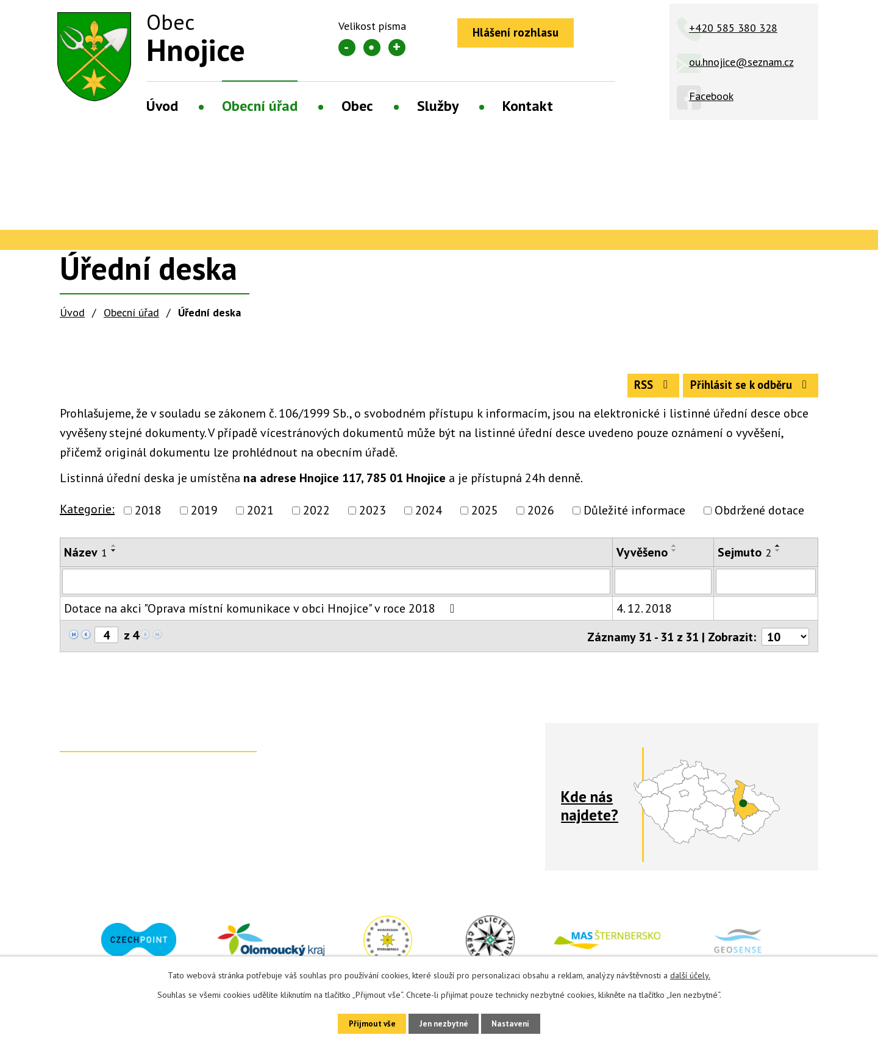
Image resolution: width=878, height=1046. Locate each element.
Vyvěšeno (642, 558)
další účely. (690, 973)
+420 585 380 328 (733, 28)
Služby (438, 105)
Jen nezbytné (443, 1022)
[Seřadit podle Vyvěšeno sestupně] (674, 555)
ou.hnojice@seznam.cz (741, 62)
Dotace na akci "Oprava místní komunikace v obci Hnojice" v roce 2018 (262, 614)
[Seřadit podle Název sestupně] (114, 555)
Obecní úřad (260, 105)
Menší (346, 47)
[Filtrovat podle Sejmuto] (766, 587)
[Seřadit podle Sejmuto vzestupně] (778, 551)
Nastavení (518, 1022)
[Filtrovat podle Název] (336, 587)
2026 (540, 516)
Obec (357, 105)
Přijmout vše (364, 1022)
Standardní (371, 47)
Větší (396, 47)
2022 (316, 516)
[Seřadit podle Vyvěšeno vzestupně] (674, 551)
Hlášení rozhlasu (520, 33)
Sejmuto (744, 558)
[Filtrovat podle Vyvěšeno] (663, 587)
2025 (484, 516)
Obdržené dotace (759, 516)
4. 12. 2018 (644, 614)
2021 (260, 516)
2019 (204, 516)
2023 (372, 516)
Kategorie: (87, 514)
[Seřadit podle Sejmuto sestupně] (778, 555)
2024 (428, 516)
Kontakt (527, 105)
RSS (639, 389)
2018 (148, 516)
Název (85, 558)
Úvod (162, 105)
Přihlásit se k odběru (746, 389)
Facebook (711, 96)
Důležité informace (634, 516)
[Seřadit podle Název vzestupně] (114, 551)
